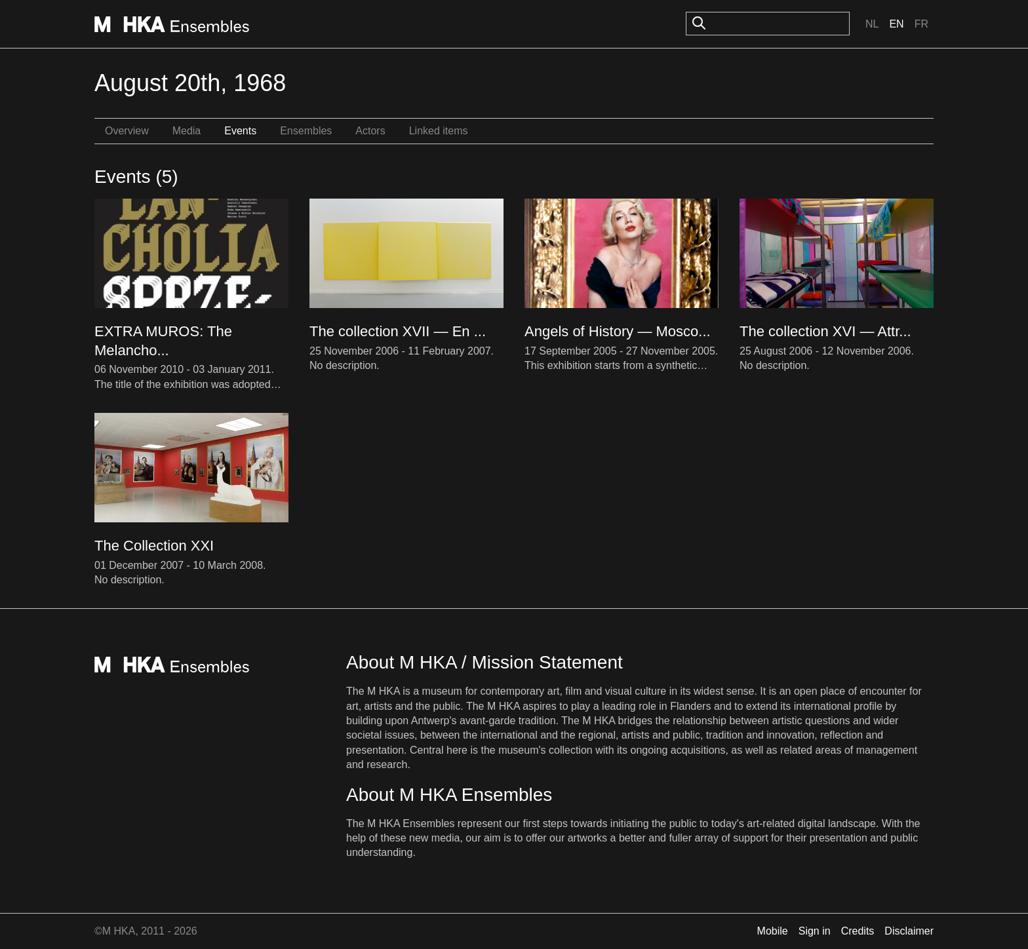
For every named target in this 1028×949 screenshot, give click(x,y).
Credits (858, 931)
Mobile (772, 931)
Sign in (815, 931)
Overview (127, 130)
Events (240, 130)
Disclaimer (909, 931)
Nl (872, 23)
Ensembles (306, 130)
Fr (921, 23)
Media (186, 130)
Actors (370, 130)
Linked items (438, 130)
